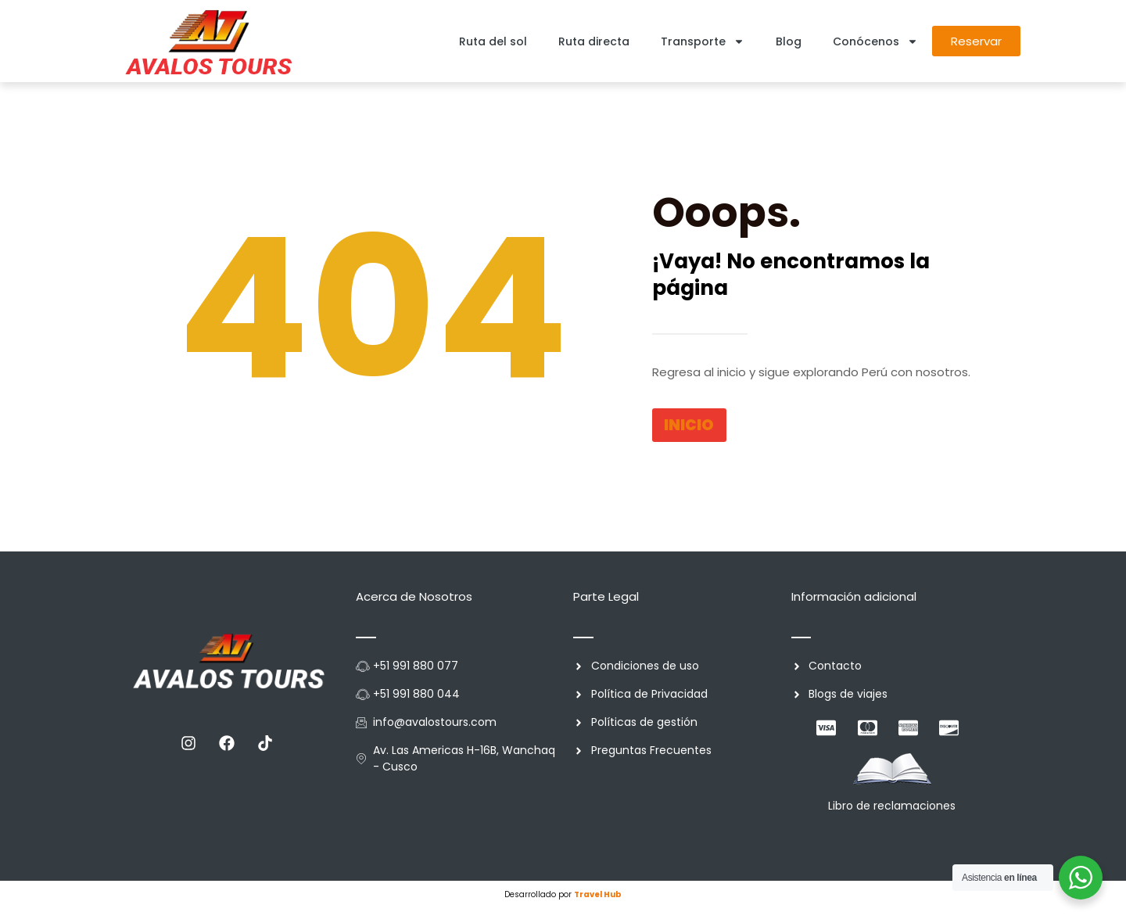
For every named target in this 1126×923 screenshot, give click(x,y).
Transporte (702, 41)
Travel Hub (598, 894)
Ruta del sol (493, 41)
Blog (788, 41)
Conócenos (875, 41)
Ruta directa (593, 41)
